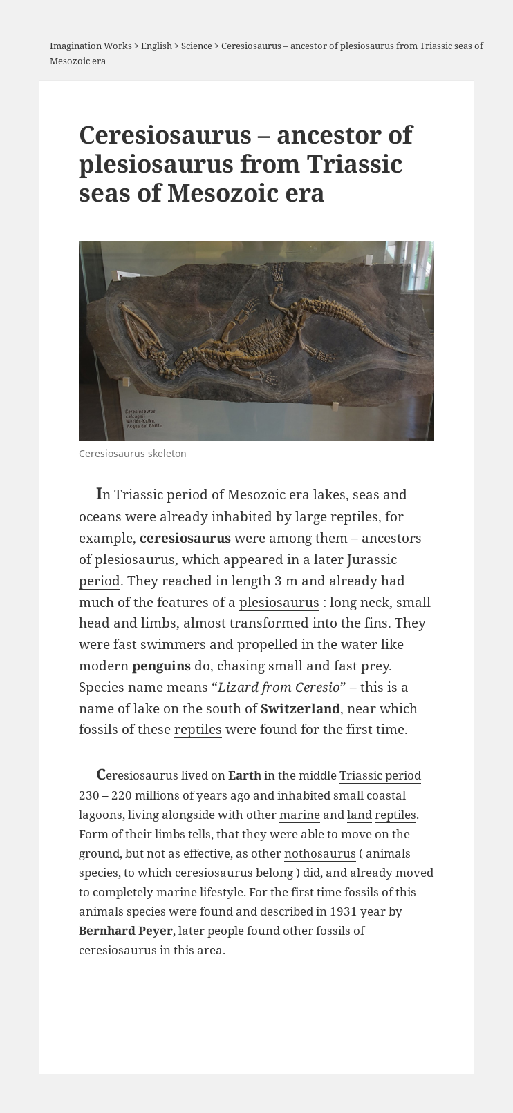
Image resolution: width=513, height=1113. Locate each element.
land (359, 814)
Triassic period (161, 494)
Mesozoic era (268, 494)
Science (196, 45)
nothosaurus (320, 853)
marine (299, 814)
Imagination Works (91, 45)
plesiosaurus (135, 559)
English (156, 45)
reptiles (354, 516)
